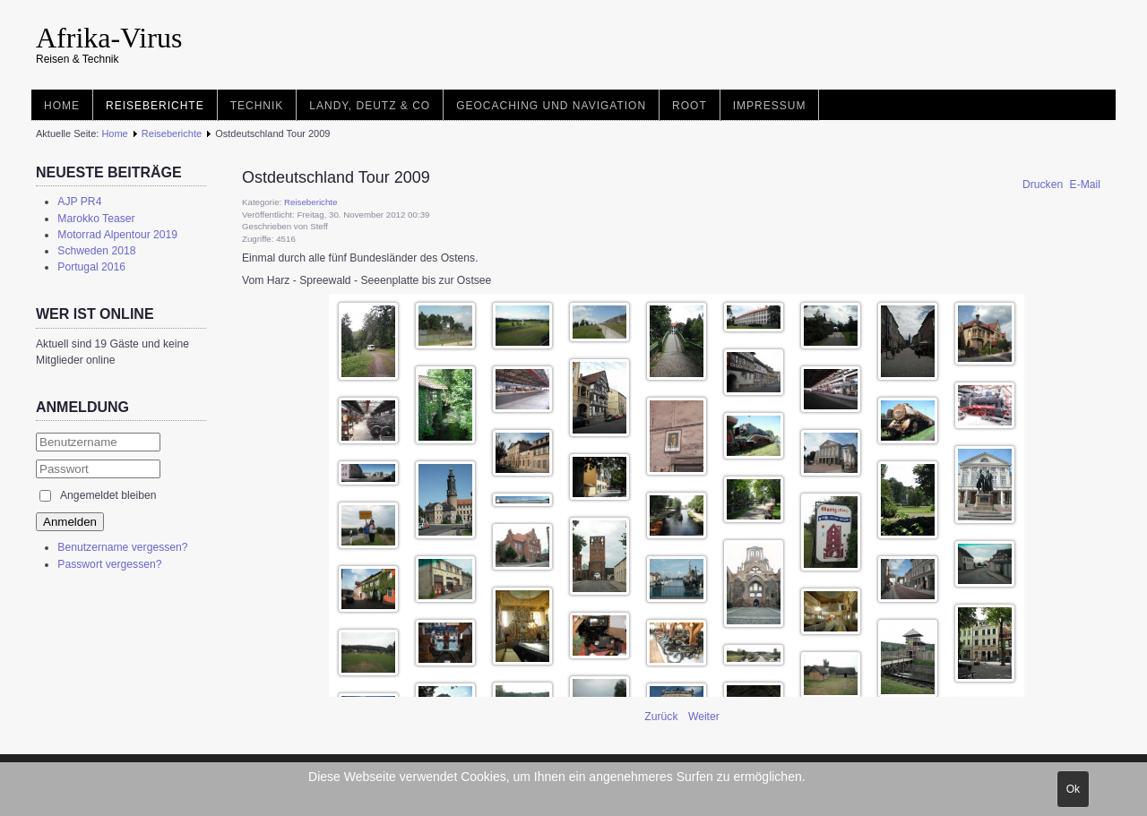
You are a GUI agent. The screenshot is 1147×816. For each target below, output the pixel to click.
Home (62, 105)
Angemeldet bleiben (108, 495)
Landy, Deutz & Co (369, 105)
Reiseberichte (155, 105)
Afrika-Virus (109, 37)
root (689, 105)
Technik (257, 105)
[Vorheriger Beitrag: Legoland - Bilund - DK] (662, 716)
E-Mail (1085, 184)
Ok (1073, 789)
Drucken (1044, 184)
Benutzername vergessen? (122, 547)
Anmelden (70, 521)
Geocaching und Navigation (551, 105)
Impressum (769, 105)
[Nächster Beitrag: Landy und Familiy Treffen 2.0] (704, 716)
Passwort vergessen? (109, 564)
